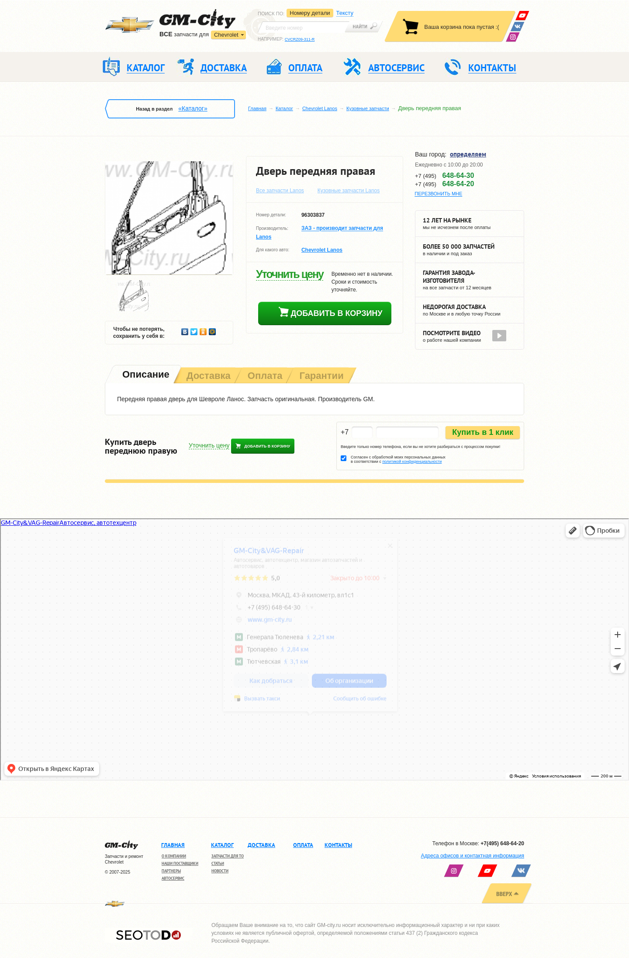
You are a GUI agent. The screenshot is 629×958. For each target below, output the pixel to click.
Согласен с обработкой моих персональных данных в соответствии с (398, 459)
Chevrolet (226, 34)
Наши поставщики (180, 863)
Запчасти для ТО (227, 856)
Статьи (217, 863)
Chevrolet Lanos (319, 108)
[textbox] (303, 27)
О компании (174, 856)
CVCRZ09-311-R (300, 39)
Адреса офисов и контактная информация (472, 856)
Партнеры (171, 870)
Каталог (284, 108)
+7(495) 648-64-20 (502, 843)
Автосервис (173, 878)
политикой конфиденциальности (412, 461)
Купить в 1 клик (482, 432)
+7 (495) (444, 176)
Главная (257, 108)
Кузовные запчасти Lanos (349, 190)
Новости (219, 870)
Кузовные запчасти (367, 108)
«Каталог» (192, 108)
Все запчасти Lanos (280, 190)
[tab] (145, 375)
